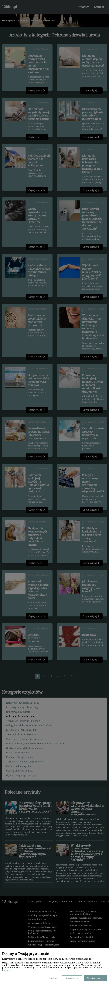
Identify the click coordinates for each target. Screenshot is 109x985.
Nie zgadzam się (72, 978)
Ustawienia (52, 978)
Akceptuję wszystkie (95, 978)
